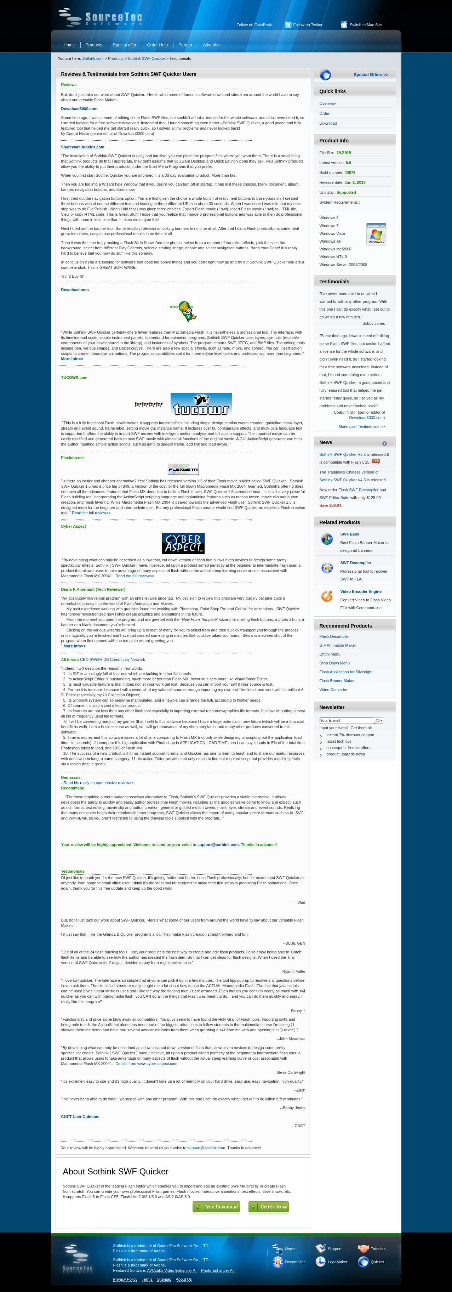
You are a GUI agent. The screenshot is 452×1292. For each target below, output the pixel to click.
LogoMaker (338, 1262)
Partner (185, 44)
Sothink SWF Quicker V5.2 (343, 454)
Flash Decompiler (335, 636)
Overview (328, 103)
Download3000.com (366, 417)
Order (325, 113)
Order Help (157, 44)
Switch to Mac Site (366, 25)
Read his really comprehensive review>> (99, 783)
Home (69, 44)
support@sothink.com (218, 845)
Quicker (377, 1262)
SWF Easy (350, 534)
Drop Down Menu (335, 663)
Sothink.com (93, 58)
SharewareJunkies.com (82, 147)
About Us (184, 1279)
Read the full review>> (91, 513)
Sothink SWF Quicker (146, 58)
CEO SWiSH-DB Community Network (112, 659)
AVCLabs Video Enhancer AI (172, 1270)
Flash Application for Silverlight (346, 672)
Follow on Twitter (307, 25)
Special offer (125, 44)
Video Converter (334, 689)
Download (328, 123)
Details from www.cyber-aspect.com (146, 1063)
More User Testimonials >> (362, 426)
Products (94, 44)
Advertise (212, 44)
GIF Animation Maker (338, 645)
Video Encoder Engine (361, 591)
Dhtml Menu (330, 654)
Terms (147, 1279)
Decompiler (295, 1262)
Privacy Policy (125, 1279)
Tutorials (378, 1249)
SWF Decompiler (356, 563)
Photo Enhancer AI (217, 1270)
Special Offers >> (371, 74)
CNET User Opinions (80, 1117)
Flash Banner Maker (337, 681)
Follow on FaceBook (254, 25)
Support (335, 1249)
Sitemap (164, 1279)
